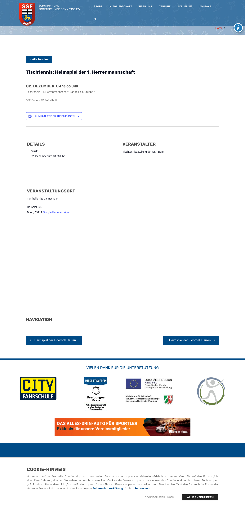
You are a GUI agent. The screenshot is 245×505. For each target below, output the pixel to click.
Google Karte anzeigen (56, 212)
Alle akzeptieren (200, 497)
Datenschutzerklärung (108, 488)
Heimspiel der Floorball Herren (54, 340)
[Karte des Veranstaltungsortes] (122, 268)
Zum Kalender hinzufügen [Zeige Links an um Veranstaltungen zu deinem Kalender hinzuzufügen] (55, 116)
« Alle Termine (39, 59)
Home (219, 28)
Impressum (142, 488)
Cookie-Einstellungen (159, 497)
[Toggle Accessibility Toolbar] (238, 27)
